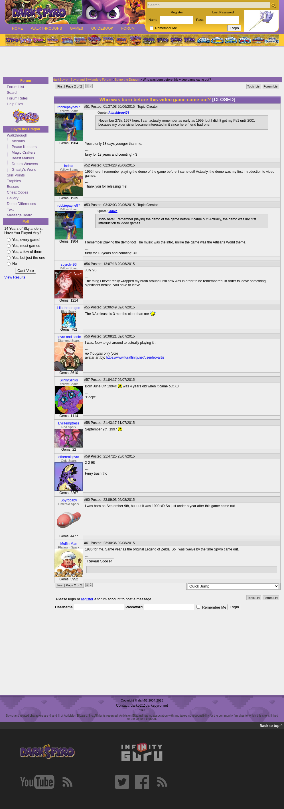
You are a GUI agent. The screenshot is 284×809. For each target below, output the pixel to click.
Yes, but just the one (28, 257)
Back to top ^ (271, 725)
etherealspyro (68, 457)
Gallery (13, 198)
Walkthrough (17, 135)
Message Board (20, 215)
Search (13, 92)
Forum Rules (17, 98)
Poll (26, 221)
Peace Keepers (24, 147)
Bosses (13, 186)
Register (177, 12)
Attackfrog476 (118, 112)
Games (76, 28)
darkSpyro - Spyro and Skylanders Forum (82, 79)
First (60, 86)
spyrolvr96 (68, 265)
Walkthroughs (46, 28)
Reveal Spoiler (99, 561)
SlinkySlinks (69, 380)
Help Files (15, 104)
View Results (14, 277)
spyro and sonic (69, 337)
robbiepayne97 (68, 107)
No (14, 263)
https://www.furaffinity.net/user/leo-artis (135, 357)
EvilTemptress (69, 423)
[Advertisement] (140, 62)
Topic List (253, 86)
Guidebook (102, 28)
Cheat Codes (17, 192)
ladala (68, 166)
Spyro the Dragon (25, 129)
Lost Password (223, 12)
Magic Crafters (23, 152)
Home (17, 28)
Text (10, 209)
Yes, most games (26, 245)
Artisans (18, 141)
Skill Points (16, 175)
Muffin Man (68, 544)
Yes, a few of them (27, 251)
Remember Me (166, 28)
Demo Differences (21, 204)
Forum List (15, 87)
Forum (128, 28)
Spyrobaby (68, 500)
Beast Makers (23, 158)
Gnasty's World (24, 169)
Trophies (14, 181)
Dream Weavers (25, 164)
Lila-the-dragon (68, 308)
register (87, 599)
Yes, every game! (26, 239)
